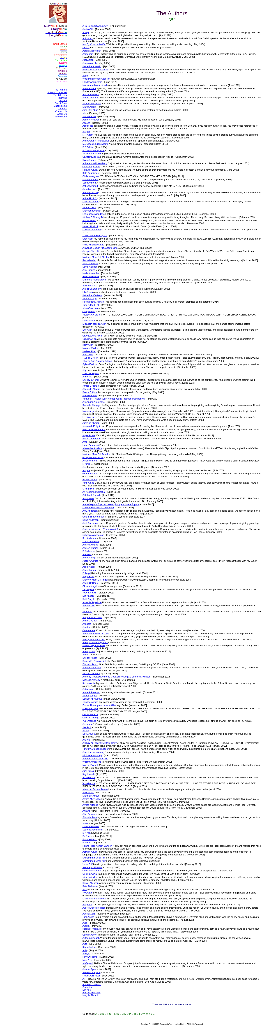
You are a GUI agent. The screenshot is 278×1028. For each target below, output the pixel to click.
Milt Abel (86, 989)
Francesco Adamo (91, 984)
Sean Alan (87, 987)
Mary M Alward (90, 995)
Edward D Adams (91, 992)
